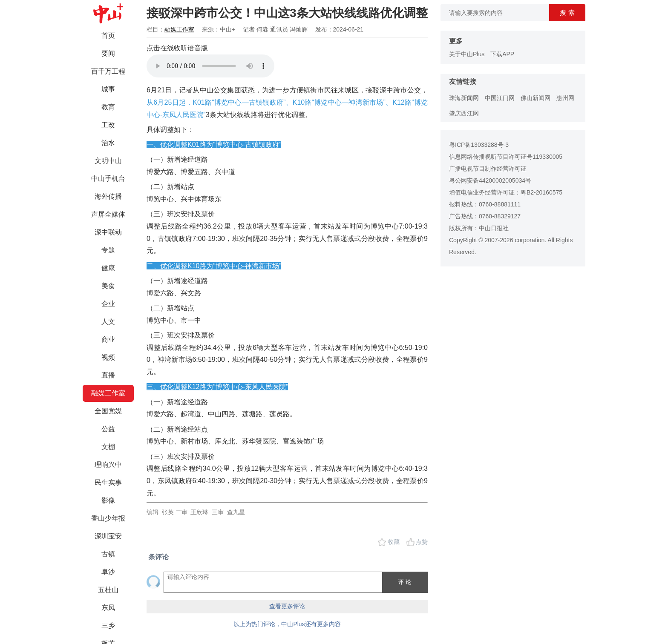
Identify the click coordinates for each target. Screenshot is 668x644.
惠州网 (565, 97)
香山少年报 (108, 518)
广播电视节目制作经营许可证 (488, 168)
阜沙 (108, 571)
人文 (108, 321)
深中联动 (108, 232)
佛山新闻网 (535, 97)
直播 (108, 375)
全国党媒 (108, 411)
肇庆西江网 (464, 113)
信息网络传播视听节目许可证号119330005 (505, 156)
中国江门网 (500, 97)
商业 (108, 339)
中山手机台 (108, 178)
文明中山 (108, 160)
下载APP (502, 54)
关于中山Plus (466, 54)
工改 (108, 125)
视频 (108, 357)
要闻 (108, 53)
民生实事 (108, 482)
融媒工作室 (108, 393)
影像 (108, 500)
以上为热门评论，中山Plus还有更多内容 (286, 624)
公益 (108, 428)
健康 (108, 268)
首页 (108, 35)
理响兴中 (108, 464)
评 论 (405, 581)
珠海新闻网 (464, 97)
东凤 (108, 607)
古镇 (108, 554)
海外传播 (108, 196)
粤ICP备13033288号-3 (479, 144)
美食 (108, 285)
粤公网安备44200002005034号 (490, 180)
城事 (108, 89)
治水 (108, 142)
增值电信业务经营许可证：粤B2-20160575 (505, 192)
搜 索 (567, 12)
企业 (108, 303)
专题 (108, 250)
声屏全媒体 (108, 214)
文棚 (108, 446)
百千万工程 (108, 71)
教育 (108, 107)
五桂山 (108, 589)
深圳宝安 (108, 536)
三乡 (108, 625)
